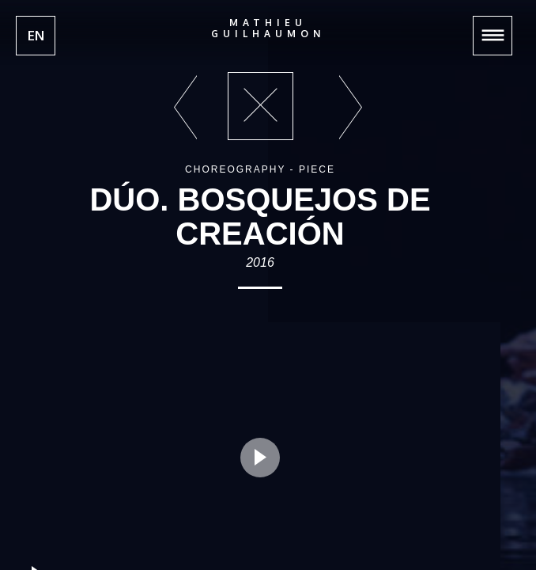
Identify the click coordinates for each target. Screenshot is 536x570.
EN (36, 36)
